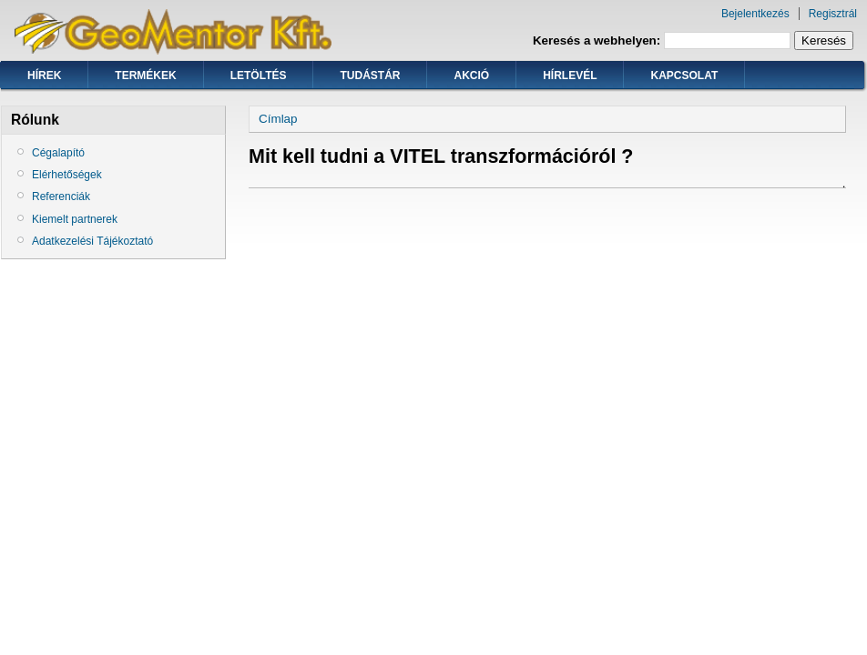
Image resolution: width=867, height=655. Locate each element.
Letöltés (258, 75)
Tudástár (370, 75)
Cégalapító (58, 152)
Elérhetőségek (67, 174)
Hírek (44, 75)
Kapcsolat (684, 75)
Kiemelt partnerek (74, 219)
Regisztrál (833, 13)
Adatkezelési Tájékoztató (92, 241)
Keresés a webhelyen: (598, 40)
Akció (471, 75)
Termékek (145, 75)
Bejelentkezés (755, 13)
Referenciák (61, 196)
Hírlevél (570, 75)
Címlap (278, 119)
